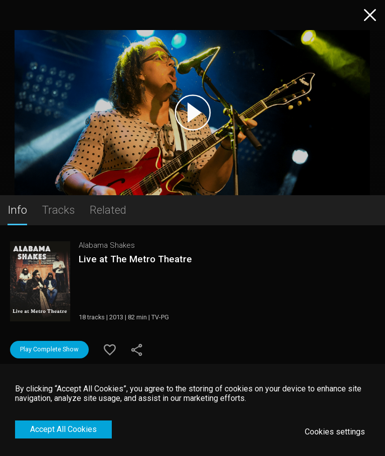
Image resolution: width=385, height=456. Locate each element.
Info (17, 209)
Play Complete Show (49, 349)
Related (108, 209)
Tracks (58, 209)
